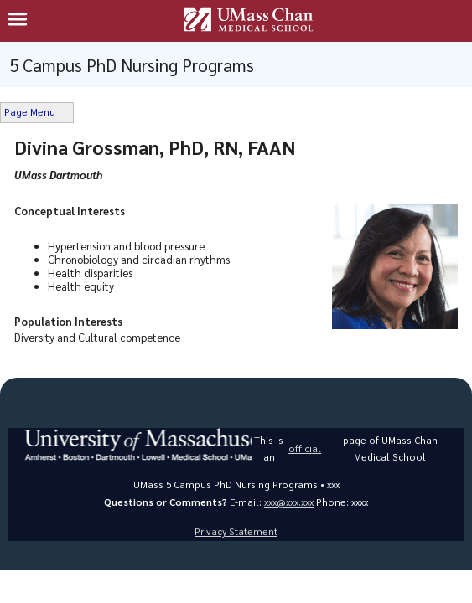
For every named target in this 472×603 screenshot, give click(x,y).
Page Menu (29, 112)
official (304, 448)
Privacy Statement (236, 531)
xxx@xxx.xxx (289, 502)
